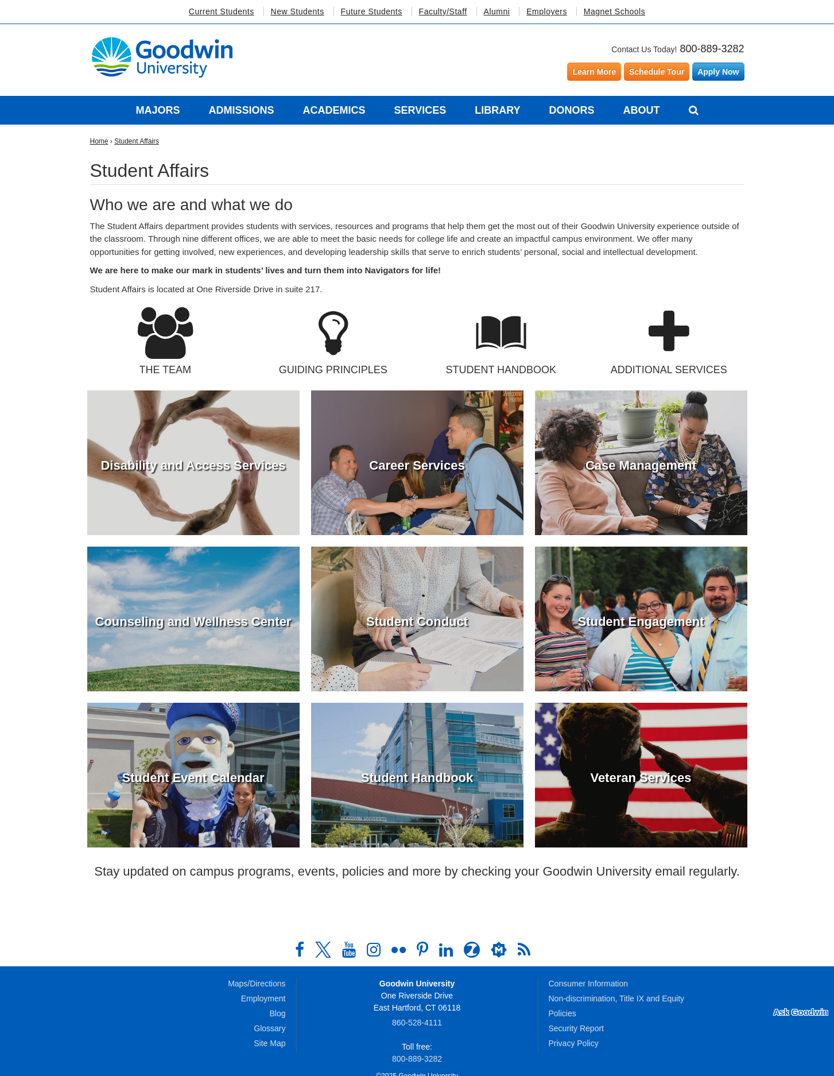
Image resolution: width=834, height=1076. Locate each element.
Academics (333, 110)
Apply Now (718, 71)
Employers (546, 11)
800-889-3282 (712, 49)
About (641, 110)
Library (497, 110)
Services (420, 110)
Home (99, 141)
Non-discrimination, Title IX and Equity (617, 998)
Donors (572, 110)
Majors (157, 110)
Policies (562, 1013)
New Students (297, 11)
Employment (263, 998)
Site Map (269, 1043)
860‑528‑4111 (417, 1022)
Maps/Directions (256, 983)
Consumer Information (589, 983)
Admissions (241, 110)
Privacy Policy (574, 1043)
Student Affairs (136, 141)
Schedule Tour (656, 71)
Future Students (371, 11)
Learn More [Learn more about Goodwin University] (593, 71)
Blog (277, 1013)
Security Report (576, 1028)
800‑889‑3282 (417, 1058)
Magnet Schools (614, 11)
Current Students (221, 11)
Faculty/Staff (443, 11)
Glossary (269, 1028)
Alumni (497, 11)
